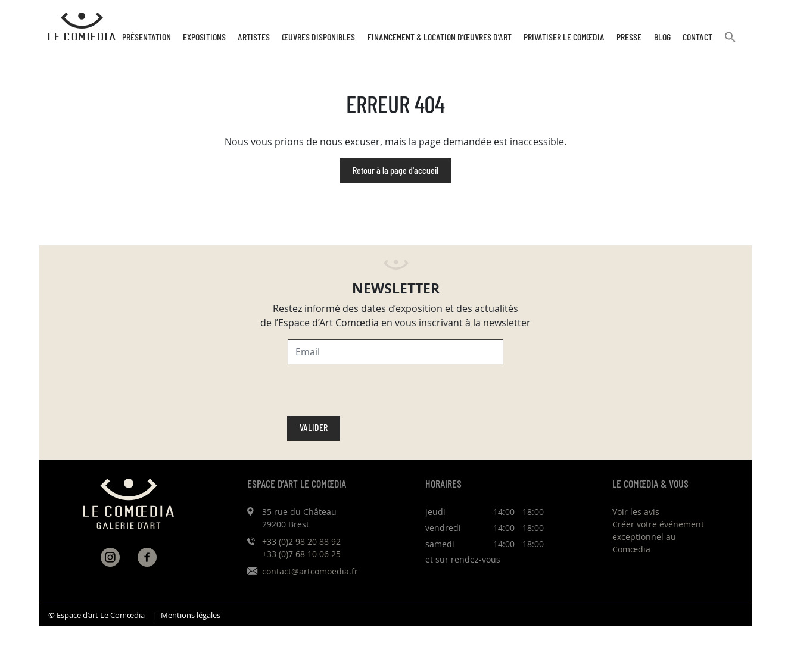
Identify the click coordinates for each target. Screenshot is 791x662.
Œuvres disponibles (318, 37)
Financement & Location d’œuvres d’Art (440, 37)
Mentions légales (190, 615)
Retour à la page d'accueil (395, 171)
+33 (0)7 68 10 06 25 (301, 554)
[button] (730, 42)
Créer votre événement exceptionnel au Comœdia (658, 537)
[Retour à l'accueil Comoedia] (82, 27)
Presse (628, 37)
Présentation (146, 37)
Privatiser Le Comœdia (564, 37)
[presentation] (378, 392)
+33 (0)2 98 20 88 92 (301, 541)
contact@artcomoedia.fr (310, 571)
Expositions (204, 37)
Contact (697, 37)
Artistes (254, 37)
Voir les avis (635, 511)
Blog (662, 37)
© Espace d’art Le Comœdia (96, 615)
